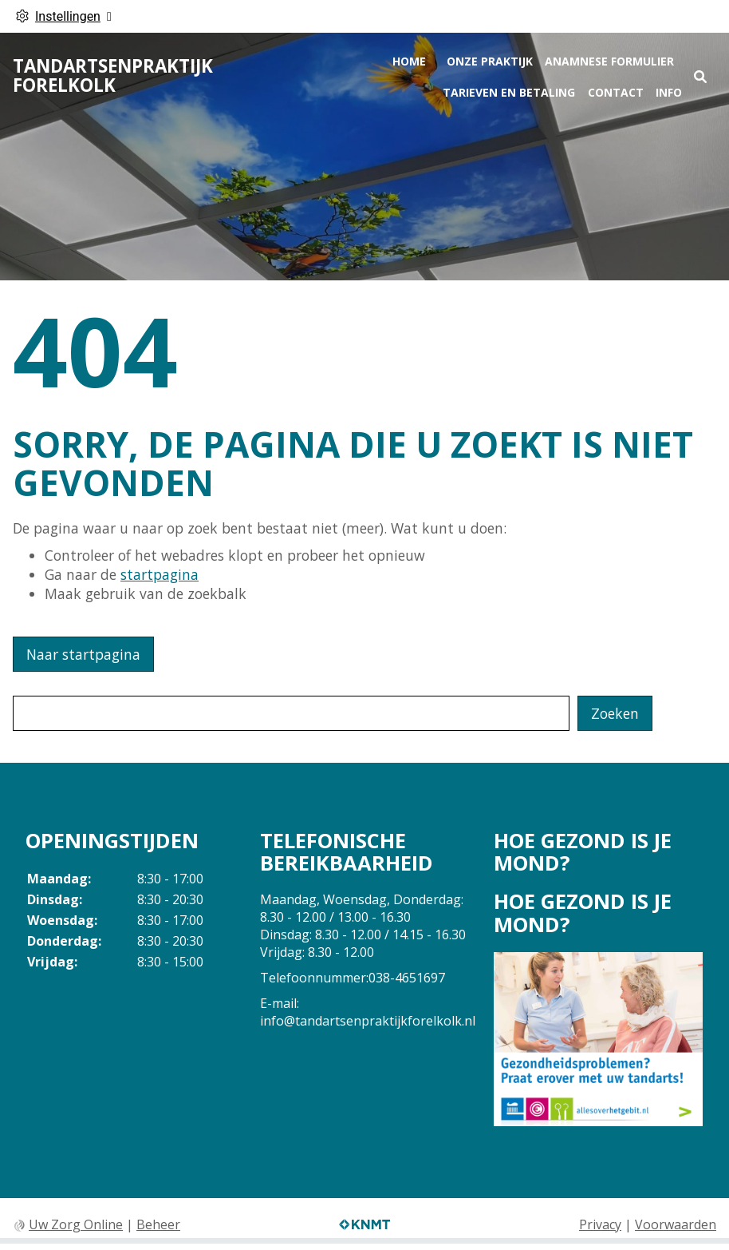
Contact (616, 92)
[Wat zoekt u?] (291, 713)
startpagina (159, 574)
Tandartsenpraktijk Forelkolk (113, 75)
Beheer (158, 1224)
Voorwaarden (675, 1224)
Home (409, 61)
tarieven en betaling (509, 92)
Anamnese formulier (609, 61)
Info (669, 92)
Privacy (600, 1224)
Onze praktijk (490, 61)
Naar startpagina (83, 654)
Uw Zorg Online (76, 1224)
